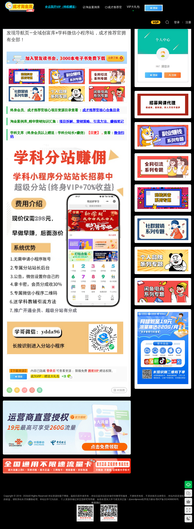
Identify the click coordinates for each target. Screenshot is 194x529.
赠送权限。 (107, 371)
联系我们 (96, 502)
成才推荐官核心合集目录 (101, 110)
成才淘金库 (20, 6)
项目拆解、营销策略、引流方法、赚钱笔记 (91, 121)
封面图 (119, 390)
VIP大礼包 (133, 7)
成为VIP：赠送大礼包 (45, 376)
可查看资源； (65, 371)
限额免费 (81, 371)
